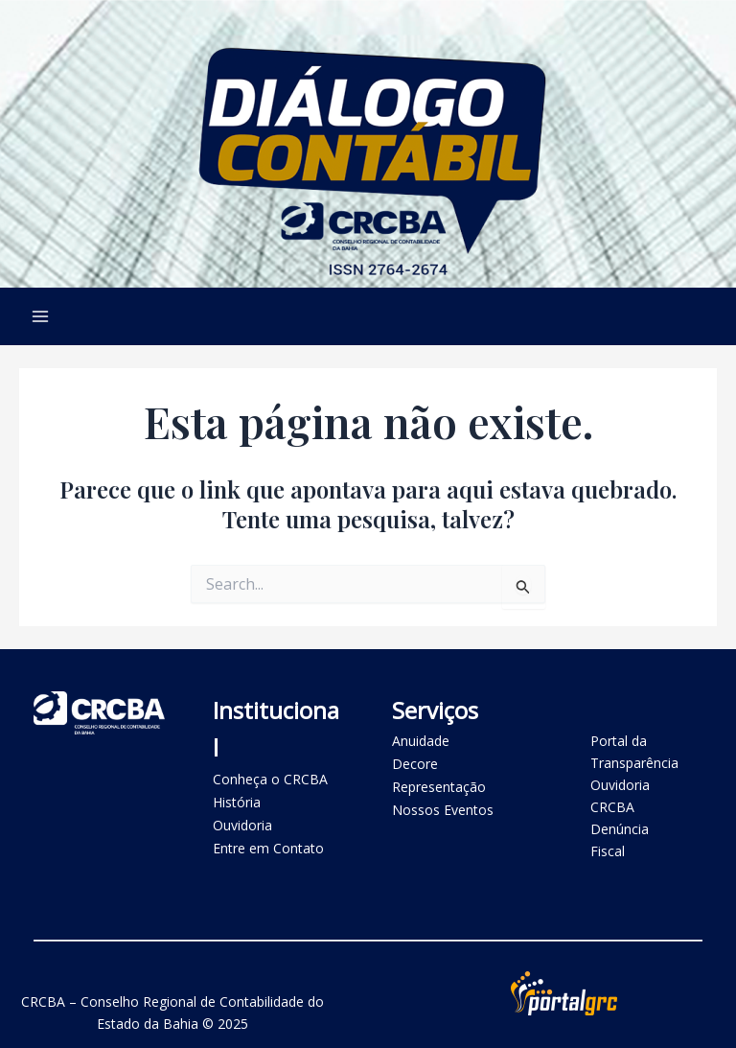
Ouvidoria (242, 825)
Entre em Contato (268, 848)
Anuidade (420, 741)
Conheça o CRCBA (270, 779)
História (237, 802)
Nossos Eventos (443, 810)
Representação (439, 787)
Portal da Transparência (634, 752)
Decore (415, 764)
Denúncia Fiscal (619, 840)
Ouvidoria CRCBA (620, 796)
